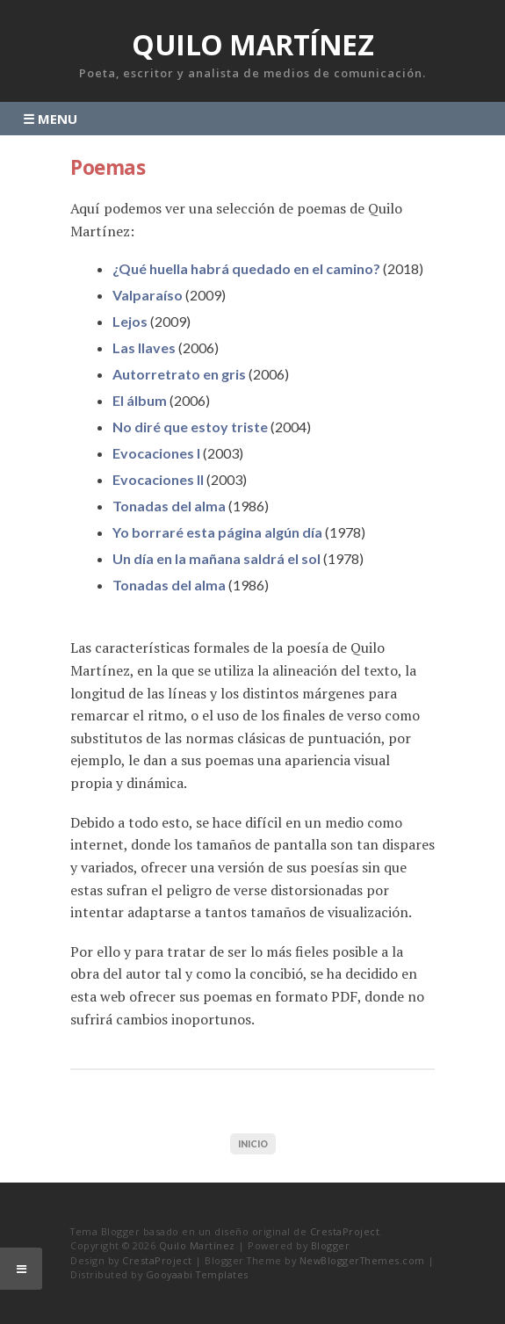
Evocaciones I (156, 453)
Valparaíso (147, 294)
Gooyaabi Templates (197, 1274)
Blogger (330, 1245)
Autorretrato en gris (179, 373)
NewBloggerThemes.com (362, 1260)
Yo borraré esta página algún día (217, 532)
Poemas (107, 167)
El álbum (139, 400)
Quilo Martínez (252, 44)
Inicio (253, 1144)
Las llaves (144, 347)
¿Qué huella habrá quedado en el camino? (246, 268)
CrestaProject (345, 1231)
